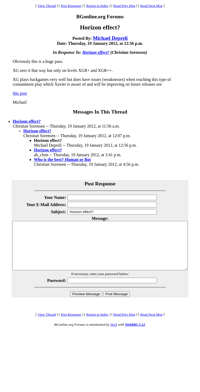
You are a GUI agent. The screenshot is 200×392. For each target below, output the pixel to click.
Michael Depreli (110, 38)
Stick (113, 334)
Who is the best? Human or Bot (62, 159)
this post (20, 93)
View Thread (47, 6)
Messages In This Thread (100, 112)
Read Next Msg (151, 6)
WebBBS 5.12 (135, 334)
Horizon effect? (95, 52)
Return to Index (97, 6)
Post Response (71, 6)
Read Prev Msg (124, 6)
